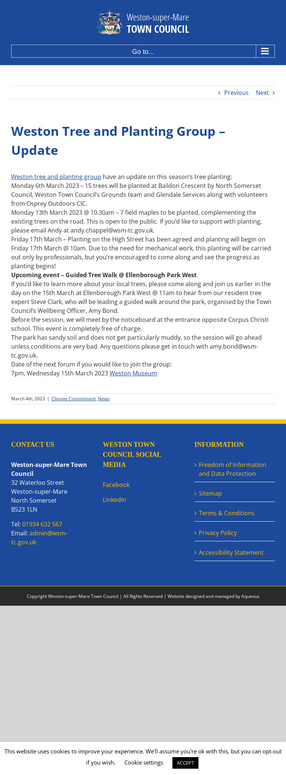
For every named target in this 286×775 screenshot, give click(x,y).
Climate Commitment (73, 398)
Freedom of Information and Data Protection (232, 469)
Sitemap (210, 493)
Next (262, 93)
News (103, 398)
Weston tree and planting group (56, 177)
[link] (133, 373)
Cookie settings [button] (143, 762)
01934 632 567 (42, 524)
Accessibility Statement (231, 552)
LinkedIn (114, 500)
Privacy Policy (218, 533)
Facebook (116, 485)
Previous (236, 93)
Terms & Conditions (227, 513)
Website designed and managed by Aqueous (214, 596)
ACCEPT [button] (185, 762)
